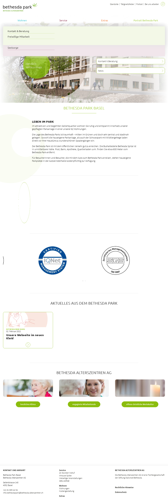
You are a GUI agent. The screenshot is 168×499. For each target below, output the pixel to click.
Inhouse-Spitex (65, 475)
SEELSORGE (64, 481)
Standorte (114, 4)
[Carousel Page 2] (85, 280)
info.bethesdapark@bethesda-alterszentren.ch (23, 492)
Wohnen (63, 485)
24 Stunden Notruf (67, 472)
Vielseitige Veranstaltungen (70, 478)
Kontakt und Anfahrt (14, 470)
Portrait (139, 4)
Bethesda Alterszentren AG (129, 470)
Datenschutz (120, 492)
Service (62, 470)
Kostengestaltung (66, 491)
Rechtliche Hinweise (124, 487)
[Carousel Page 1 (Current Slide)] (82, 280)
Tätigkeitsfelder (127, 4)
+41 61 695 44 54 (10, 490)
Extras (62, 496)
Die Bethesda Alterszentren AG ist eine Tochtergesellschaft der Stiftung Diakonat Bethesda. (139, 476)
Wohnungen (64, 488)
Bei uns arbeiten (152, 4)
